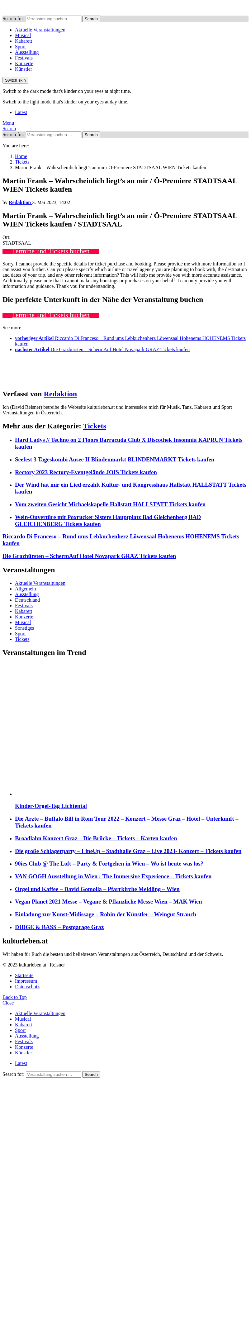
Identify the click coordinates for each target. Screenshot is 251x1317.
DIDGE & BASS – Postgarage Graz (59, 927)
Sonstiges (24, 628)
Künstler (23, 69)
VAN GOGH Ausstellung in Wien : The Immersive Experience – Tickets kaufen (113, 876)
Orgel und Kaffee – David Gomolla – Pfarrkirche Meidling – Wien (97, 889)
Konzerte (24, 63)
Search (91, 19)
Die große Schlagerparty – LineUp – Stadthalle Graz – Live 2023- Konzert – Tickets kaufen (128, 851)
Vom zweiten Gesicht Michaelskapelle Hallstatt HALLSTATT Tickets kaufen (110, 504)
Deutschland (27, 600)
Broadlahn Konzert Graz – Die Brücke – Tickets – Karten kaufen (96, 838)
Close (8, 1002)
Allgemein (25, 588)
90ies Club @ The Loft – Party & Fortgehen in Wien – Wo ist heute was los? (109, 863)
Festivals (24, 57)
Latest (21, 112)
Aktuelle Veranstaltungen (40, 29)
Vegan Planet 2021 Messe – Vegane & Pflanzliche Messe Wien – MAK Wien (108, 901)
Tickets (94, 426)
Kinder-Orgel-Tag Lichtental (51, 806)
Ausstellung (27, 52)
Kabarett (23, 41)
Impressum (26, 981)
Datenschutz (27, 986)
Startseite (24, 975)
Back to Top (14, 997)
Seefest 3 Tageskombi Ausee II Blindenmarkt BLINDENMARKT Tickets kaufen (114, 459)
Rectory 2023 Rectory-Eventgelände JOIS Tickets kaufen (86, 472)
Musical (23, 35)
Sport (20, 46)
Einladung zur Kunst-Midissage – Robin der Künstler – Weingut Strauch (105, 914)
